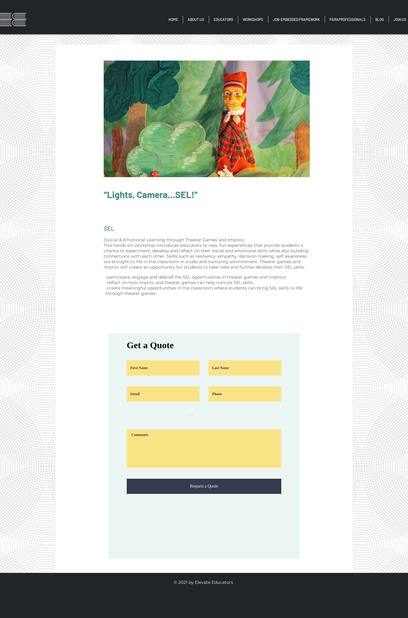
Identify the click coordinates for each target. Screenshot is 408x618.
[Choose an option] (163, 415)
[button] (347, 19)
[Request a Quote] (204, 486)
